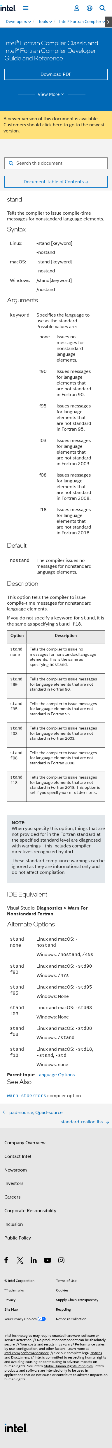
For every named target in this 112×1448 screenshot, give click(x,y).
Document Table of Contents (54, 182)
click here (52, 125)
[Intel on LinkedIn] (33, 1231)
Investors (13, 1153)
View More (52, 94)
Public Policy (17, 1208)
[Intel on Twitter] (20, 1231)
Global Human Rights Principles (68, 1336)
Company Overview (25, 1113)
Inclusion (13, 1194)
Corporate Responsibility (30, 1181)
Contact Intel (17, 1126)
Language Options (55, 1045)
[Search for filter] (56, 163)
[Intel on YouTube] (47, 1231)
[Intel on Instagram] (61, 1231)
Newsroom (15, 1140)
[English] (89, 8)
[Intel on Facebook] (6, 1231)
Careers (12, 1167)
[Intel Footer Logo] (16, 1398)
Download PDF (56, 74)
